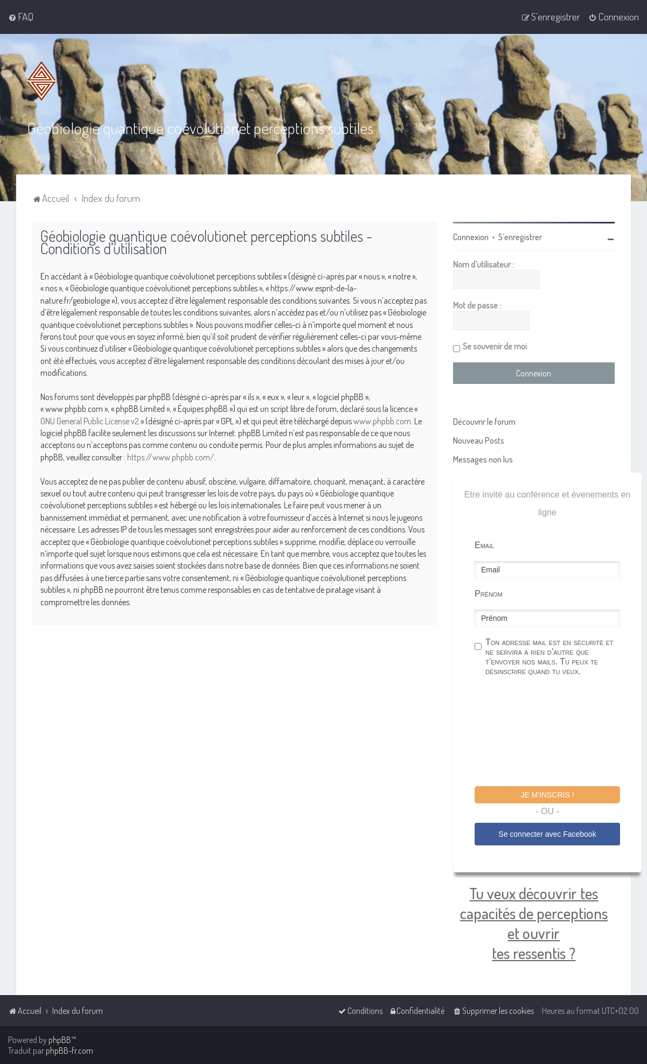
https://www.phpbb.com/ (170, 456)
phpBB (59, 1039)
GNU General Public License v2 (89, 420)
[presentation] (556, 732)
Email (484, 545)
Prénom (489, 593)
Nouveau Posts (478, 440)
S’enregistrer (520, 237)
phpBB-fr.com (69, 1050)
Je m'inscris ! (547, 794)
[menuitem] (20, 16)
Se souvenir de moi (495, 346)
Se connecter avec (547, 833)
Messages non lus (483, 459)
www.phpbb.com (382, 420)
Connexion (471, 237)
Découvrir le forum (484, 421)
